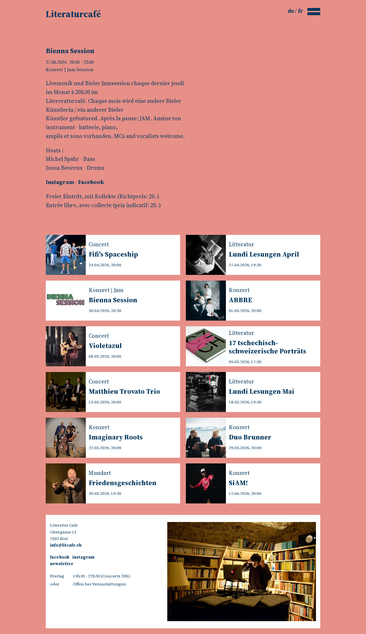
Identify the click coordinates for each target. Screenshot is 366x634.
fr (300, 11)
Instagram (60, 182)
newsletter (61, 564)
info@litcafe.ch (65, 545)
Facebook (91, 182)
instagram (83, 557)
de (291, 11)
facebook (59, 557)
